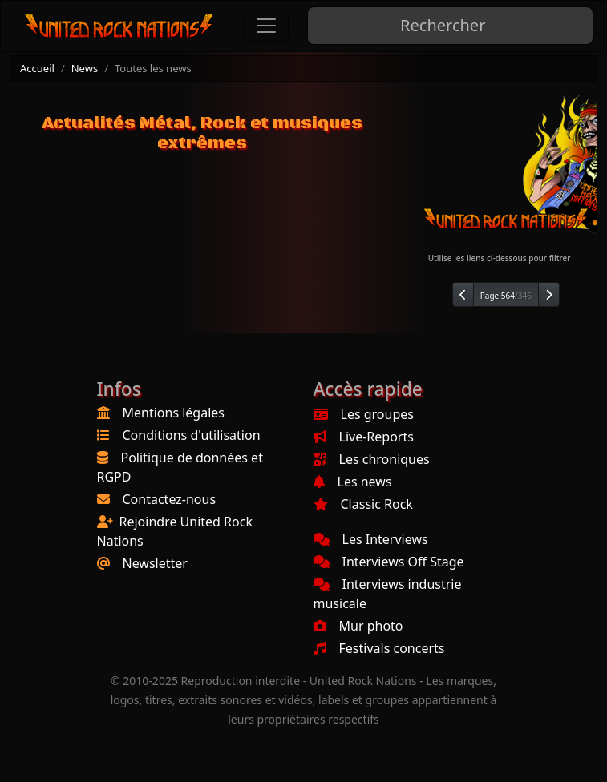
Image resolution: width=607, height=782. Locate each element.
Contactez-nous (169, 499)
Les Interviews (371, 539)
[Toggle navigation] (266, 26)
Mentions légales (174, 412)
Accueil (37, 68)
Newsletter (155, 563)
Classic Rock (363, 504)
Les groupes (364, 414)
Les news (353, 481)
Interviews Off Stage (389, 561)
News (84, 68)
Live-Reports (364, 436)
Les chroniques (372, 459)
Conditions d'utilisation (192, 435)
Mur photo (358, 626)
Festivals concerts (379, 648)
